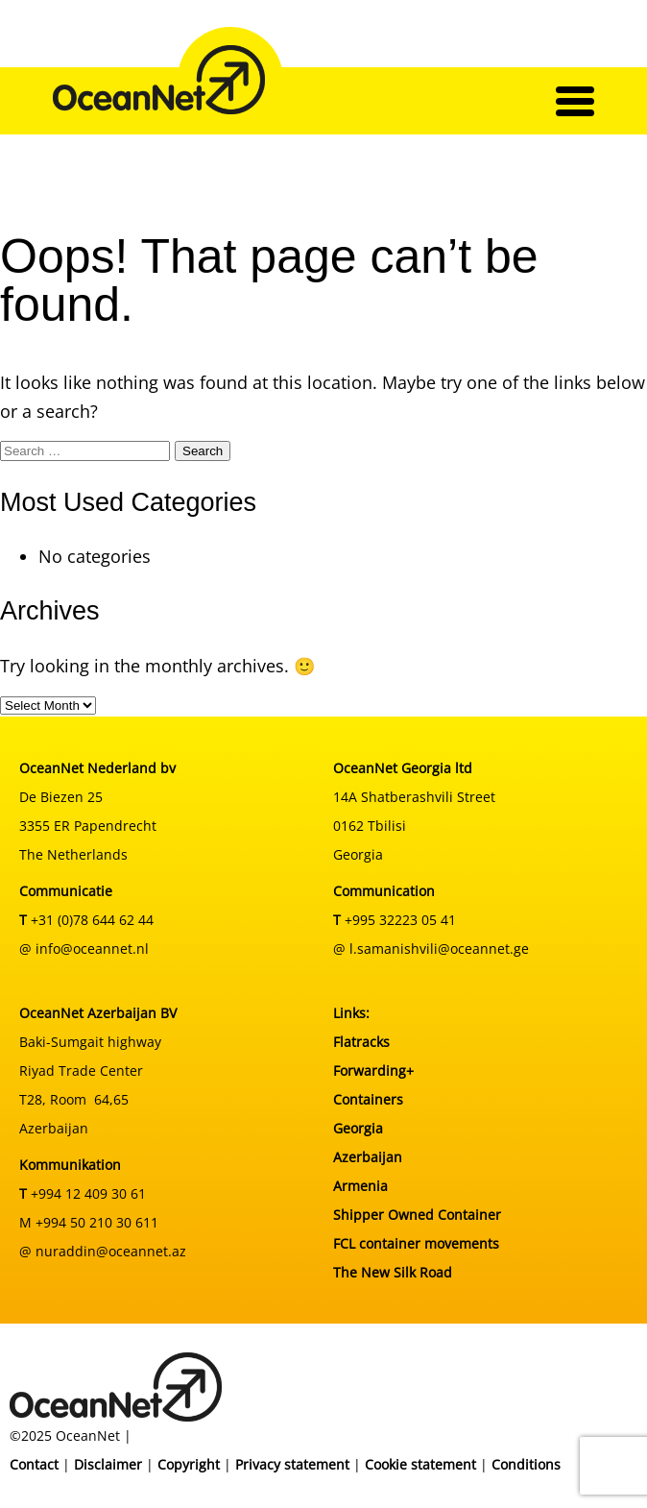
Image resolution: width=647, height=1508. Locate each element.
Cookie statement (420, 1464)
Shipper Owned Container (417, 1214)
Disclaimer (108, 1464)
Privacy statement (292, 1464)
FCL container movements (416, 1243)
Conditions (526, 1464)
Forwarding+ (373, 1070)
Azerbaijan (367, 1157)
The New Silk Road (392, 1272)
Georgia (358, 1128)
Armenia (360, 1186)
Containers (368, 1099)
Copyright (188, 1464)
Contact (34, 1464)
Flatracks (361, 1042)
